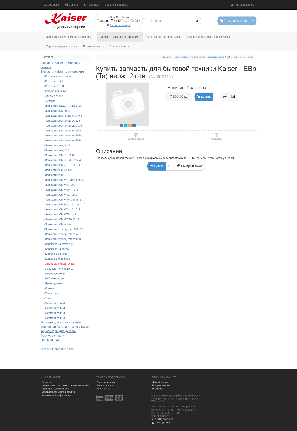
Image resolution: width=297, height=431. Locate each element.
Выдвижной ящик (55, 91)
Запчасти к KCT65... (57, 110)
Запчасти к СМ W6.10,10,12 (62, 219)
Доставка (51, 4)
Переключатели (55, 273)
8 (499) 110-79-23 (162, 419)
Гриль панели (119, 46)
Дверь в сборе (54, 96)
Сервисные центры (116, 4)
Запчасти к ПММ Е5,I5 (59, 169)
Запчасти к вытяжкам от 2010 (63, 135)
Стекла (49, 288)
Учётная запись (243, 4)
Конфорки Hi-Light (56, 253)
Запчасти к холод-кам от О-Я (63, 239)
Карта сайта (103, 388)
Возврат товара (105, 385)
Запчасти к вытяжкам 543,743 (63, 115)
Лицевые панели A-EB (60, 263)
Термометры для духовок (61, 46)
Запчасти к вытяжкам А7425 (62, 120)
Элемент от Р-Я (55, 317)
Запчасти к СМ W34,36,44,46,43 (64, 179)
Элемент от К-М (55, 308)
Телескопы (52, 293)
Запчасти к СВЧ (55, 174)
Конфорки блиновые (57, 258)
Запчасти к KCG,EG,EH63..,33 (63, 105)
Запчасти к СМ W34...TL (60, 184)
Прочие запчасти (93, 46)
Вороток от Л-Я (54, 86)
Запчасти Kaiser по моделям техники (70, 36)
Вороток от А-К (54, 81)
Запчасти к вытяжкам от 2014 (63, 140)
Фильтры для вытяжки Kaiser (163, 36)
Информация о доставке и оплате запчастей (65, 385)
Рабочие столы (54, 278)
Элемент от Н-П (55, 313)
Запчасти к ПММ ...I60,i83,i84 (63, 160)
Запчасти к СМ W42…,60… (62, 194)
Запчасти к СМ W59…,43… (62, 214)
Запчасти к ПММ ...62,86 (60, 155)
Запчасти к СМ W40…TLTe (61, 189)
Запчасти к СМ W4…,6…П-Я (62, 209)
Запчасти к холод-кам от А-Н (63, 234)
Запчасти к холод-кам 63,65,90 (64, 229)
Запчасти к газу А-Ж (57, 145)
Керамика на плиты (57, 248)
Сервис (71, 4)
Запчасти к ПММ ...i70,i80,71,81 (64, 165)
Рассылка (157, 388)
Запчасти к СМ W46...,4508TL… (64, 199)
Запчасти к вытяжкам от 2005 (63, 130)
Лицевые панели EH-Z (59, 268)
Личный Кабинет (161, 382)
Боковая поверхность (58, 76)
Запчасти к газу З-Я (57, 150)
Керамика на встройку (59, 243)
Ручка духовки (54, 283)
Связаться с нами (106, 382)
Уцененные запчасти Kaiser (57, 348)
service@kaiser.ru (162, 422)
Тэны (48, 298)
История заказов (161, 385)
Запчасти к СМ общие (58, 224)
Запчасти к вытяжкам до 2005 (63, 125)
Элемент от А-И (55, 303)
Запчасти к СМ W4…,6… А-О (63, 204)
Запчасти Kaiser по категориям (120, 36)
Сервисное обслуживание (55, 388)
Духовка (50, 100)
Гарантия (91, 4)
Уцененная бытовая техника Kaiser (210, 36)
